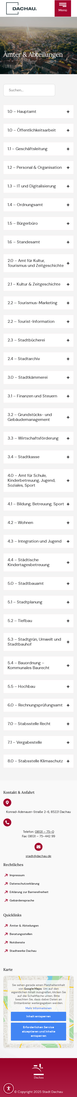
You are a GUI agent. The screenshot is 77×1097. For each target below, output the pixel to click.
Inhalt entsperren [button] (38, 1016)
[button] (63, 8)
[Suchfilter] (29, 90)
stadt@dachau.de (38, 856)
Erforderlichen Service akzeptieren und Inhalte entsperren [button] (38, 1031)
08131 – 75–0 (44, 832)
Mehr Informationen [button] (38, 1008)
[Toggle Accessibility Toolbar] (8, 1088)
